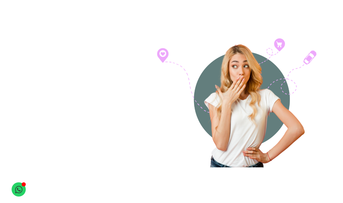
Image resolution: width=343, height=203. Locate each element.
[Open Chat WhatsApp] (19, 189)
